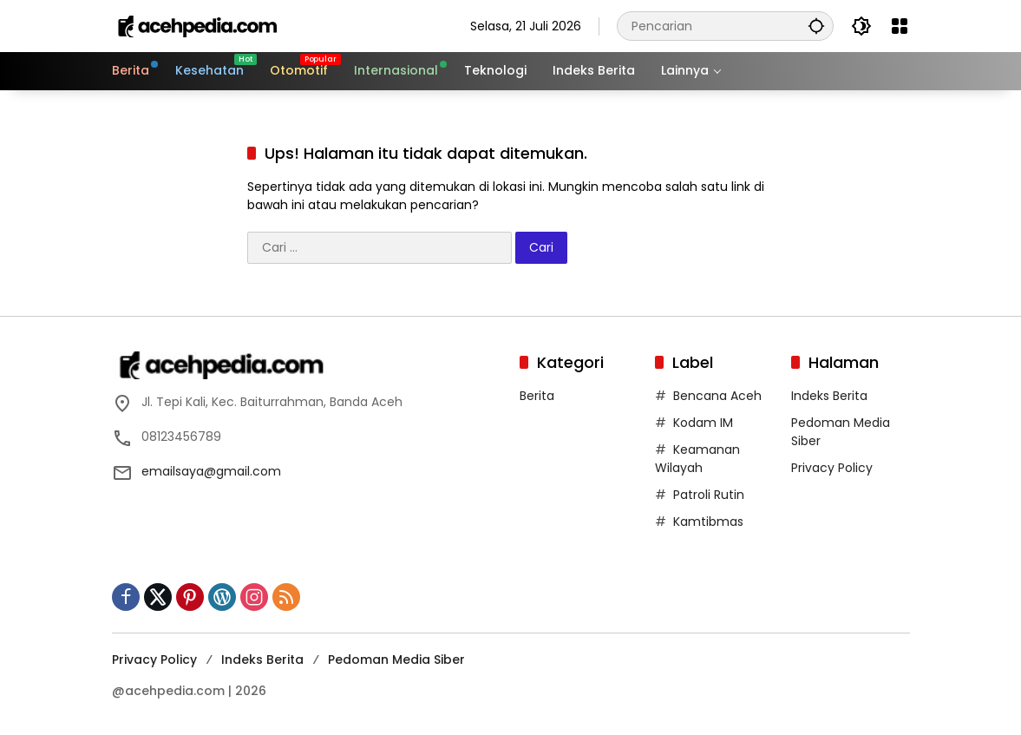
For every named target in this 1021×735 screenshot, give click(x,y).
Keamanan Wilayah (697, 458)
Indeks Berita (829, 395)
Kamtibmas (708, 521)
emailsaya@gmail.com (211, 471)
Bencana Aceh (717, 395)
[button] (816, 25)
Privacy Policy (832, 467)
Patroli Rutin (708, 494)
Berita (537, 395)
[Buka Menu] (899, 26)
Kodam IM (703, 422)
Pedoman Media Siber (396, 659)
